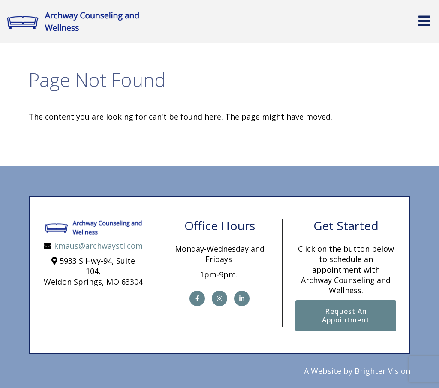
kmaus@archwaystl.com (98, 246)
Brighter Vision (382, 371)
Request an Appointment (346, 315)
